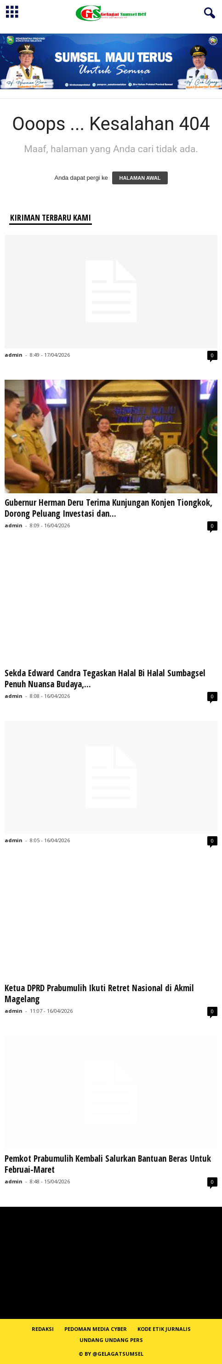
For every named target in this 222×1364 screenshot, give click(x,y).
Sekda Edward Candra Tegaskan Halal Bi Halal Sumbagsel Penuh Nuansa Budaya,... (105, 678)
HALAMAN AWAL (139, 178)
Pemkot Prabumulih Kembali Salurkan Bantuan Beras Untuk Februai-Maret (108, 1164)
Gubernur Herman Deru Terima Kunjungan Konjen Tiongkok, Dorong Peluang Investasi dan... (108, 508)
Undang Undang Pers (111, 1339)
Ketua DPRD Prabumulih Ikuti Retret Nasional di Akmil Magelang (99, 993)
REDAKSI (43, 1328)
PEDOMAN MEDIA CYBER (95, 1328)
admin (14, 354)
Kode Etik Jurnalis (164, 1328)
